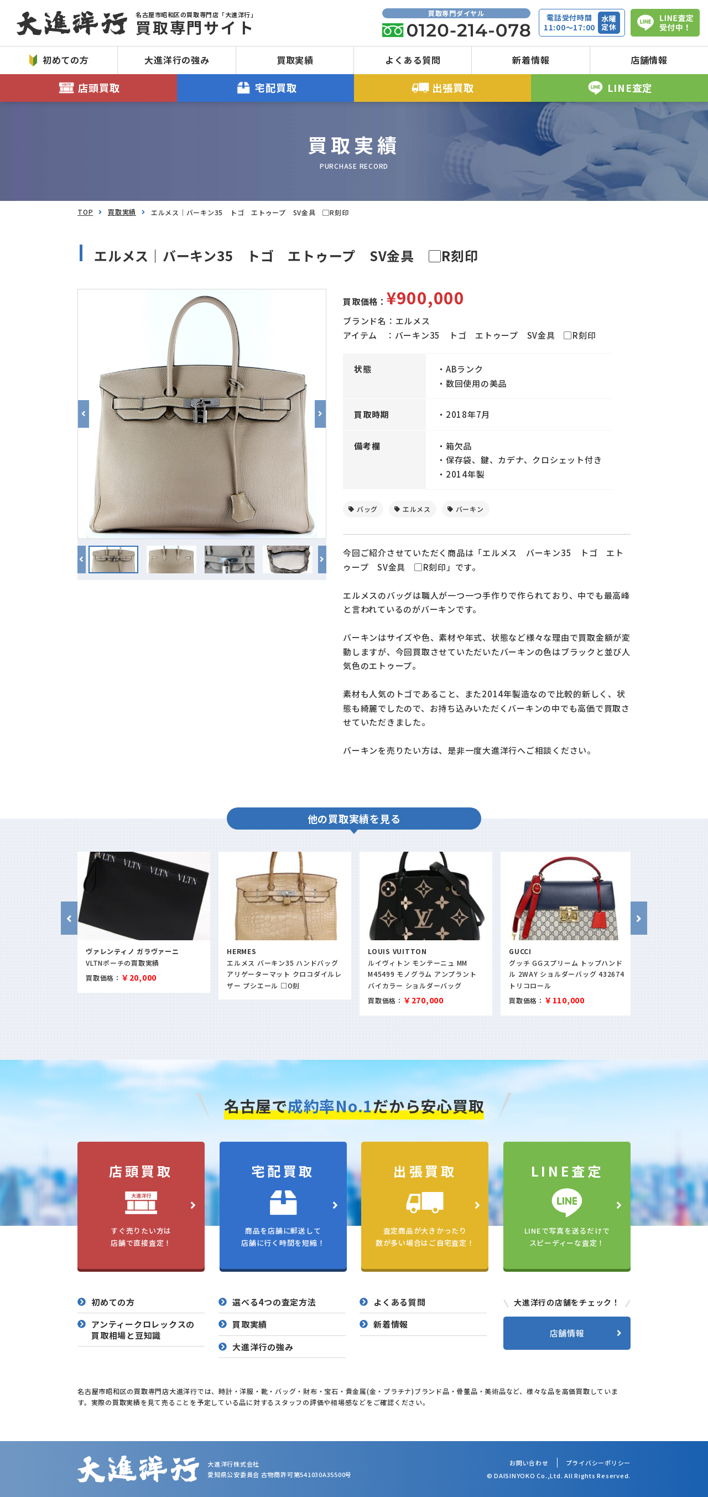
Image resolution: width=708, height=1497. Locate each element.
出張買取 (443, 88)
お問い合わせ (529, 1462)
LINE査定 (619, 88)
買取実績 (295, 59)
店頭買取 (89, 88)
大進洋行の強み (176, 59)
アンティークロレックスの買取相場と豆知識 (143, 1329)
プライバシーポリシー (598, 1462)
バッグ (367, 509)
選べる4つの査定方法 (274, 1302)
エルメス (417, 509)
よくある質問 (413, 59)
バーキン (470, 509)
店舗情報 (649, 59)
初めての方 (59, 59)
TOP (85, 211)
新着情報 (530, 59)
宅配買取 (266, 88)
